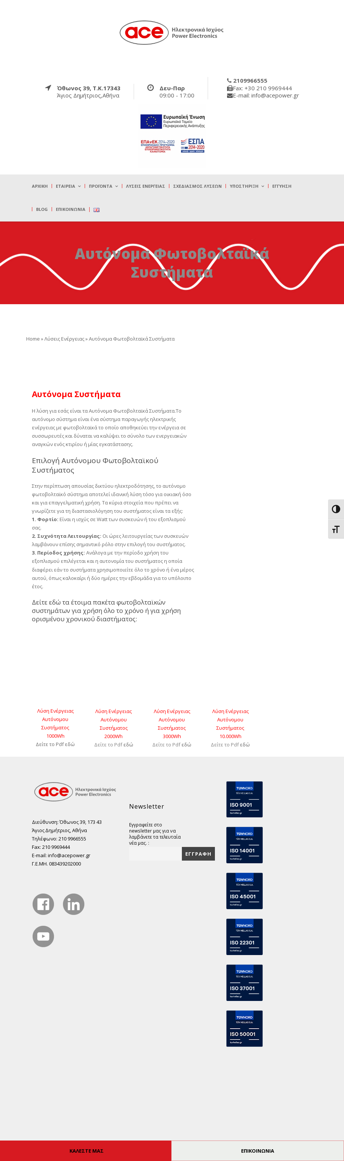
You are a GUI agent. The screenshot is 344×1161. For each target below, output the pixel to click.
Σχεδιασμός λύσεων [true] (197, 186)
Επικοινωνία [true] (70, 209)
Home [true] (33, 338)
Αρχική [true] (40, 186)
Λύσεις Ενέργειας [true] (145, 186)
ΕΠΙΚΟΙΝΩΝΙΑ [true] (257, 1150)
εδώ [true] (70, 744)
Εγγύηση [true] (282, 186)
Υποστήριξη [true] (244, 186)
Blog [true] (42, 209)
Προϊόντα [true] (100, 186)
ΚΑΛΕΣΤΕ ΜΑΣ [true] (86, 1150)
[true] (172, 32)
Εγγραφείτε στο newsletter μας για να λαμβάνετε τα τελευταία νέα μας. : (155, 834)
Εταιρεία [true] (65, 186)
